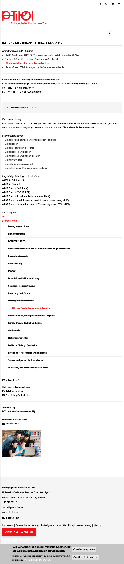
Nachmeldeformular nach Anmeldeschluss (28, 63)
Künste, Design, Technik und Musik (25, 323)
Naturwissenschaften (18, 338)
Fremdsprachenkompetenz (21, 300)
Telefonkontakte (14, 391)
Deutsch (12, 271)
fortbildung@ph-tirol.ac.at (19, 395)
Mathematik (14, 330)
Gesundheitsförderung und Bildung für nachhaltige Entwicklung (39, 248)
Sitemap (97, 525)
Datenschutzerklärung (27, 525)
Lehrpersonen (9, 220)
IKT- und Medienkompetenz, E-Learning (31, 308)
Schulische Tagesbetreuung (21, 285)
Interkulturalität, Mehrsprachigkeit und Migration (31, 315)
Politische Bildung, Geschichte (22, 345)
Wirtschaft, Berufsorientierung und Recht (28, 367)
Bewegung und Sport (18, 226)
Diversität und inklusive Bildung (23, 278)
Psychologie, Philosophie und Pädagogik (27, 352)
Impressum (7, 525)
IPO (4, 216)
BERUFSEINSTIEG (16, 241)
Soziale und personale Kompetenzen (26, 360)
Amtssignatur (48, 525)
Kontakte (62, 525)
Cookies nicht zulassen (85, 557)
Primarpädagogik (16, 233)
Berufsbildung (15, 263)
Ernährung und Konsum (19, 293)
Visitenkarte (12, 423)
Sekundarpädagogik (18, 256)
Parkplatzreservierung (80, 525)
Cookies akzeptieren (84, 549)
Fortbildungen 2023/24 (20, 109)
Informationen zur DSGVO (37, 560)
